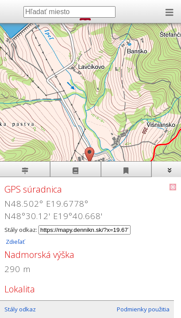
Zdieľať (14, 242)
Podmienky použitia (143, 309)
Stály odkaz (20, 309)
